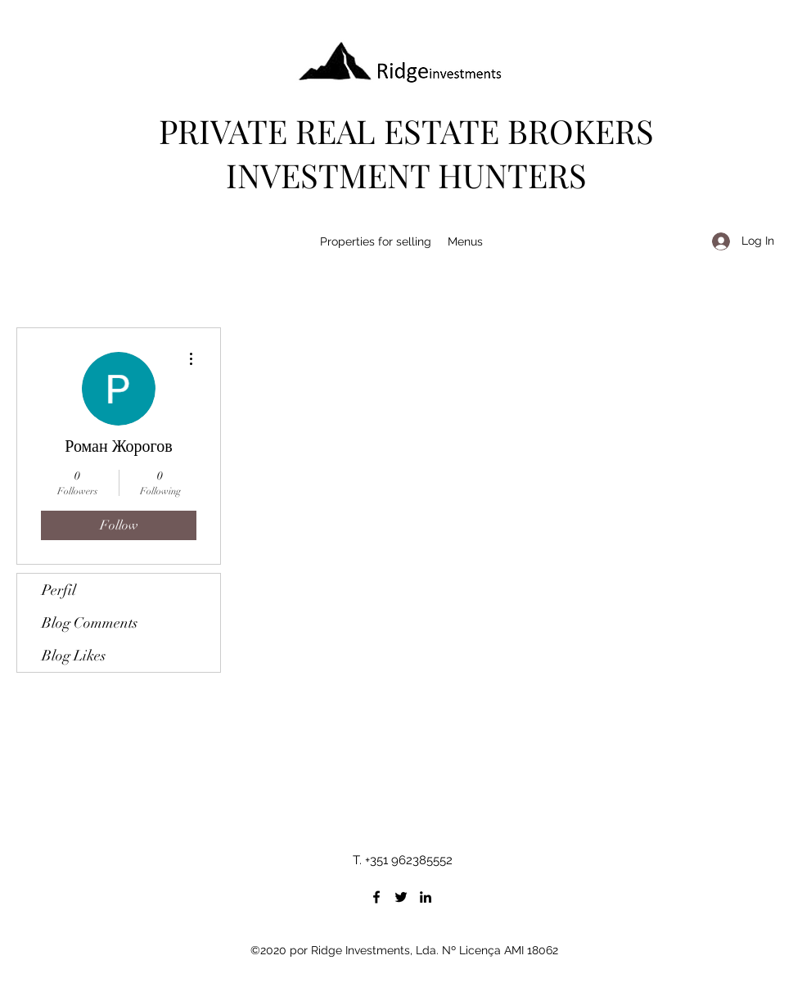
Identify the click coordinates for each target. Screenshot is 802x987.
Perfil (59, 590)
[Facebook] (376, 897)
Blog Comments (89, 623)
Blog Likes (74, 656)
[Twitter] (401, 897)
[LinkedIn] (425, 897)
